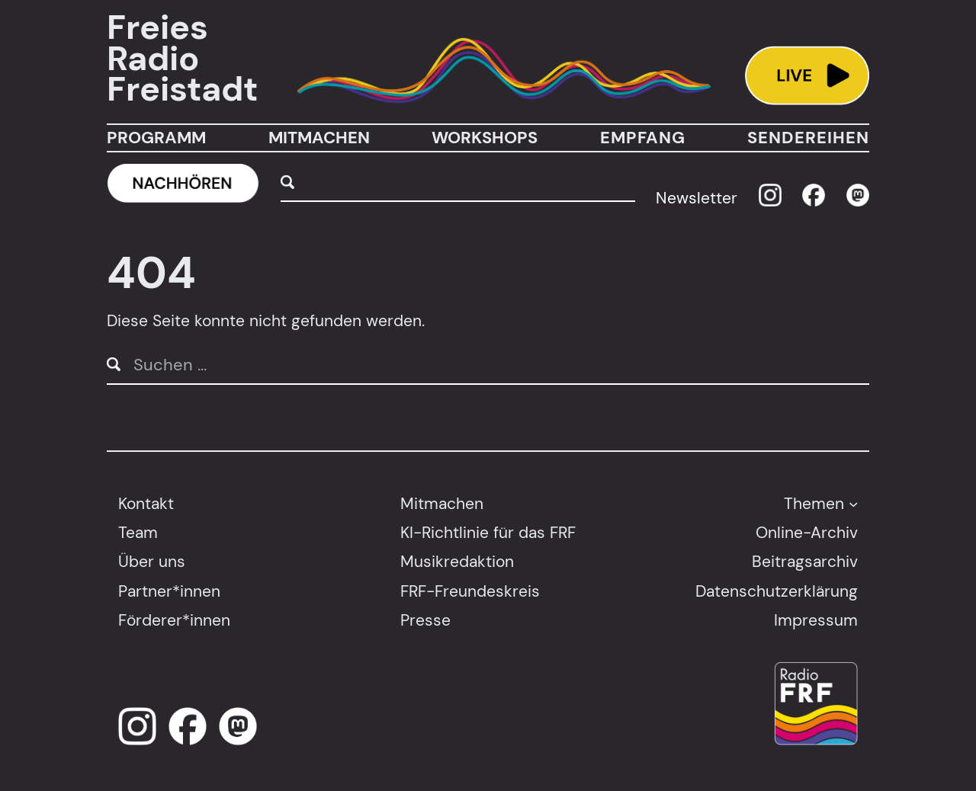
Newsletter (696, 197)
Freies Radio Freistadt (182, 58)
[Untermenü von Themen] (853, 503)
